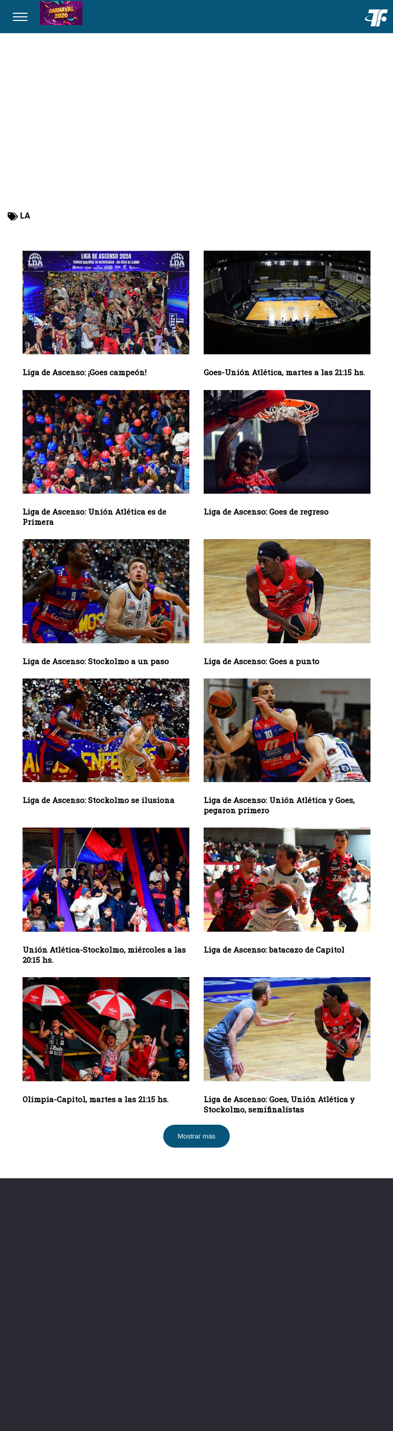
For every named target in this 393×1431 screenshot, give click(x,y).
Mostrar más (196, 1136)
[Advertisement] (196, 127)
